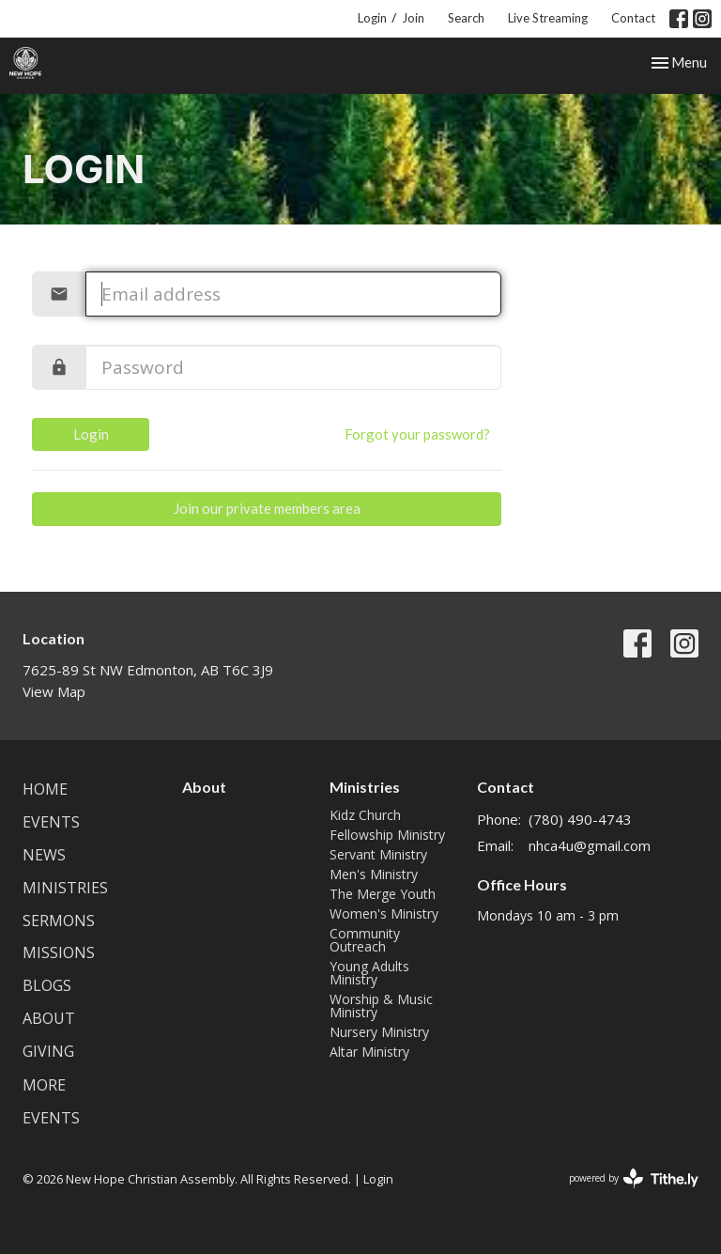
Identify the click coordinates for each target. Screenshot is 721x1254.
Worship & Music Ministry (381, 1005)
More (44, 1085)
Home (45, 789)
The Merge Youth (383, 894)
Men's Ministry (374, 874)
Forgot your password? (417, 434)
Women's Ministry (384, 913)
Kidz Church (365, 815)
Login (372, 17)
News (44, 854)
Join (413, 17)
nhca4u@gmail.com (590, 845)
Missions (59, 952)
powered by (633, 1178)
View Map (54, 691)
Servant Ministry (378, 854)
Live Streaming (548, 17)
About (49, 1018)
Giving (48, 1051)
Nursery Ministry (379, 1032)
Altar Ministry (369, 1051)
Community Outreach (365, 939)
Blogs (47, 985)
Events (51, 822)
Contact (633, 17)
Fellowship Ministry (387, 835)
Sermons (59, 920)
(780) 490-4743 (580, 819)
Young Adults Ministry (369, 972)
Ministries (65, 887)
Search (466, 17)
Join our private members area (267, 508)
